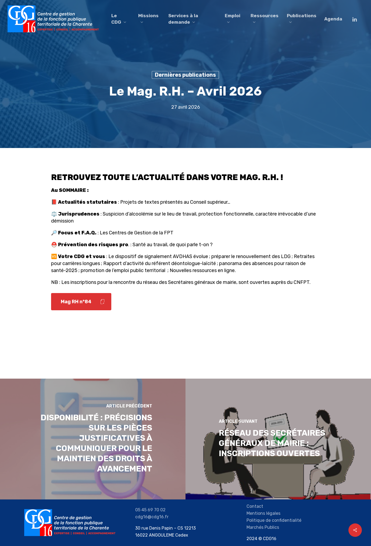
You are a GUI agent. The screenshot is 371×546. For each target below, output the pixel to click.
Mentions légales (263, 513)
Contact (255, 506)
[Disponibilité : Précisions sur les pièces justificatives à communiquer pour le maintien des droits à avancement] (93, 439)
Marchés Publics (263, 527)
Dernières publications (185, 75)
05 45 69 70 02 (150, 509)
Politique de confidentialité (274, 520)
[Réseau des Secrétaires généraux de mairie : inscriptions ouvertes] (278, 439)
